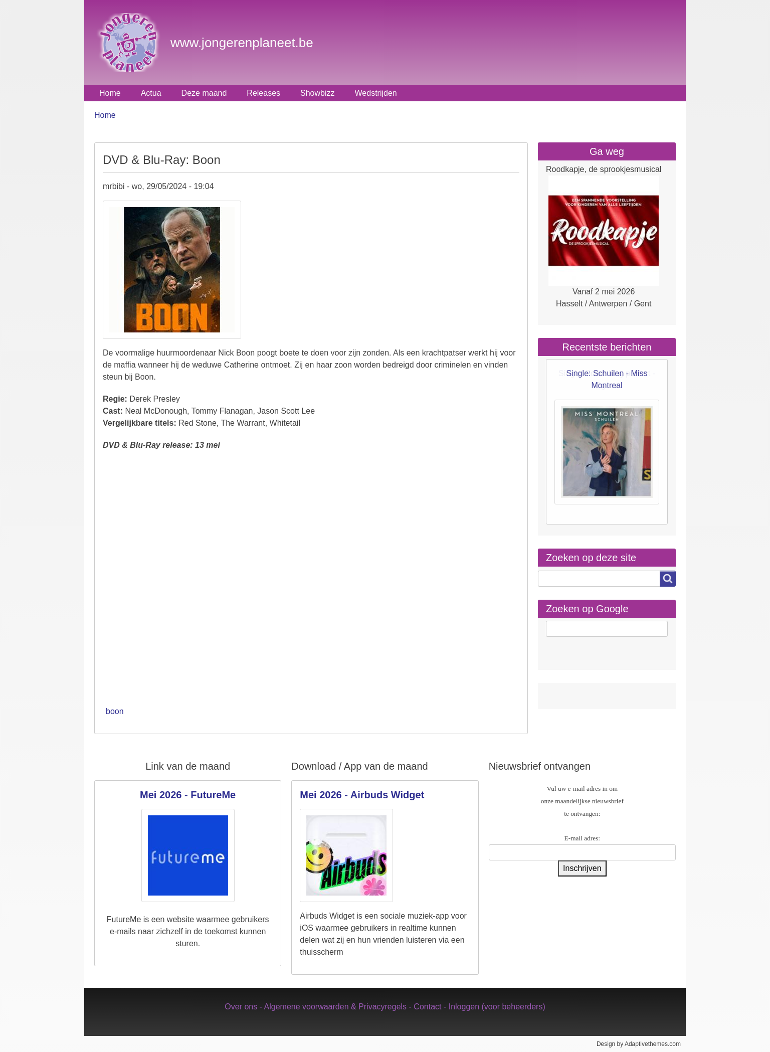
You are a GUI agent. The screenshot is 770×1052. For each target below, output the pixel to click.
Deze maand (204, 93)
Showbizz (317, 93)
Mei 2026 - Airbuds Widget (362, 794)
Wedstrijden (376, 93)
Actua (151, 93)
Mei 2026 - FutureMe (188, 794)
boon (115, 711)
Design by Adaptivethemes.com (639, 1043)
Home (110, 93)
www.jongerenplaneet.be (241, 42)
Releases (263, 93)
